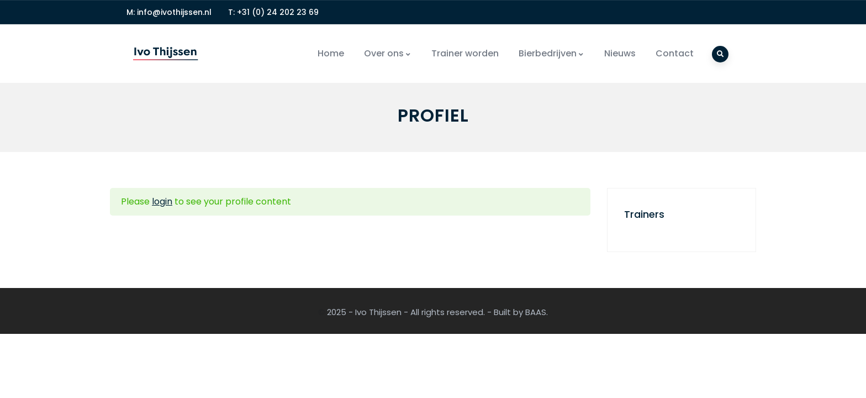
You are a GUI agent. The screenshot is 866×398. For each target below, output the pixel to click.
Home (331, 53)
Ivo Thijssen (378, 312)
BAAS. (536, 312)
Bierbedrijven (551, 53)
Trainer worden (465, 53)
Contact (675, 53)
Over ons (387, 53)
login (162, 201)
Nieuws (620, 53)
